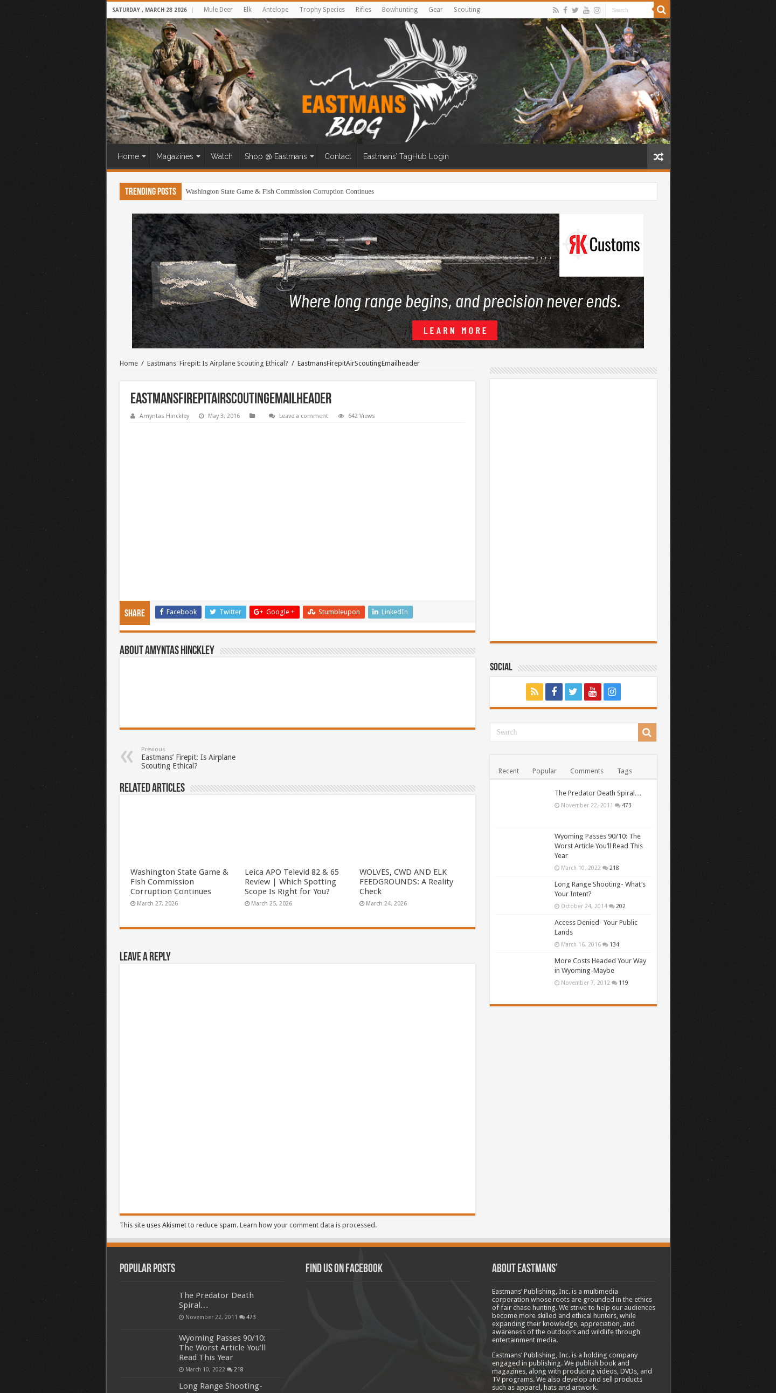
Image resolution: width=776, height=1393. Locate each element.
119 (623, 982)
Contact (337, 156)
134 (614, 944)
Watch (222, 156)
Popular (544, 771)
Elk (248, 9)
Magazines (174, 156)
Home (128, 156)
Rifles (363, 9)
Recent (508, 771)
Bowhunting (400, 9)
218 (614, 867)
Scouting (467, 9)
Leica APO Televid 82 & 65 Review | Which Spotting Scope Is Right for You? (292, 799)
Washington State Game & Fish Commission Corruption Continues (280, 191)
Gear (435, 9)
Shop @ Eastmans (276, 156)
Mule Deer (218, 9)
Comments (587, 771)
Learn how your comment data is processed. (308, 1142)
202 (621, 906)
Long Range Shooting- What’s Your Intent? (220, 1308)
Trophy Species (322, 9)
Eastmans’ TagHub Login (406, 156)
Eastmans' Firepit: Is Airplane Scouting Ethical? (217, 363)
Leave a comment (303, 416)
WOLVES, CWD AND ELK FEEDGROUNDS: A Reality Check (406, 799)
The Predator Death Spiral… (598, 793)
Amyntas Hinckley (164, 416)
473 (627, 805)
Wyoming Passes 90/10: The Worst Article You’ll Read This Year (599, 846)
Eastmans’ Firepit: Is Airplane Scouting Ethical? (196, 675)
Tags (624, 771)
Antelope (275, 9)
